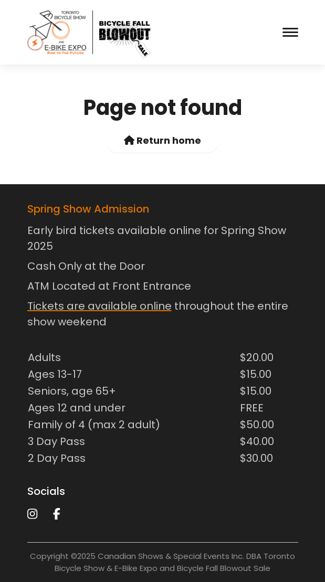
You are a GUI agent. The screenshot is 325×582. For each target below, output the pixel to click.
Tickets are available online (99, 306)
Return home (162, 140)
